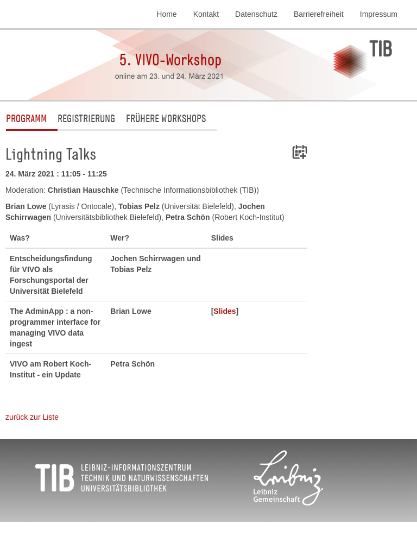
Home (166, 14)
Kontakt (206, 14)
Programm (26, 118)
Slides (224, 311)
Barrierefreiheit (319, 14)
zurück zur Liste (32, 417)
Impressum (378, 14)
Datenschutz (256, 14)
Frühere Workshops (166, 118)
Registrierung (86, 118)
